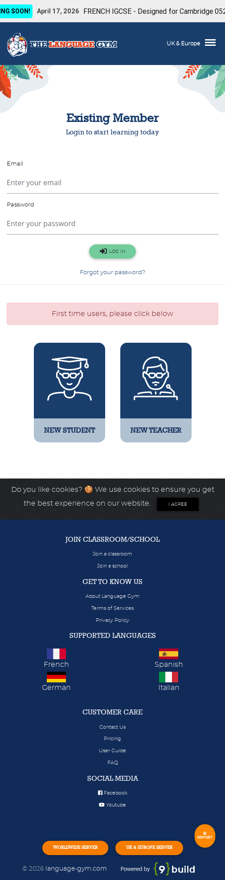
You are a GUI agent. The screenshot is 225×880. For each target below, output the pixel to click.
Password (20, 205)
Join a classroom (112, 554)
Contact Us (112, 727)
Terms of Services (112, 608)
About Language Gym (112, 596)
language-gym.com (77, 868)
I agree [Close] (177, 504)
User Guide (112, 750)
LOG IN (112, 251)
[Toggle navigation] (212, 44)
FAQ (112, 762)
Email (15, 164)
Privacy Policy (112, 620)
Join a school (112, 566)
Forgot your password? (112, 273)
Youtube (112, 805)
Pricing (112, 738)
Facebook (112, 793)
